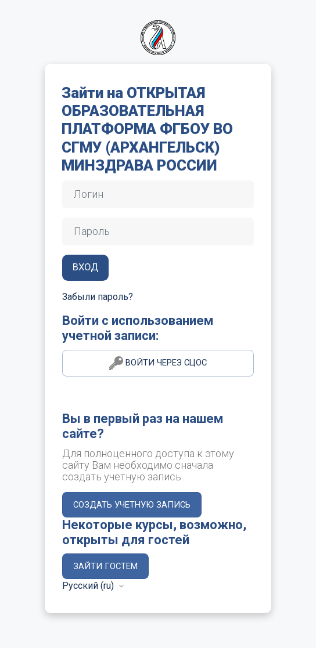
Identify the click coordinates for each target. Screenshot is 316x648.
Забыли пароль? (97, 296)
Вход (85, 267)
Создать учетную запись (132, 504)
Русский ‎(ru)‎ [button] (89, 585)
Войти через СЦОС (158, 363)
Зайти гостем (105, 566)
